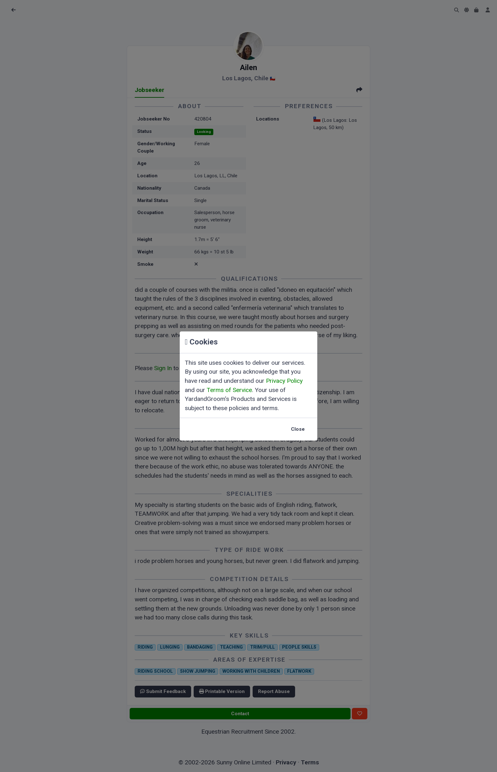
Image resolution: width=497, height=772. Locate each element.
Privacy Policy (284, 380)
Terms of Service (229, 390)
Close (298, 429)
